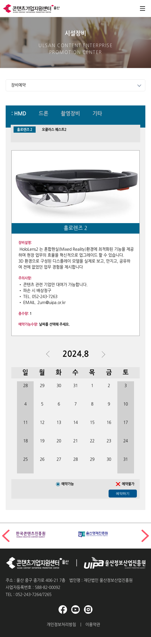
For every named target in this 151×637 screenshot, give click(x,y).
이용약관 (92, 625)
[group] (44, 534)
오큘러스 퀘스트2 (54, 130)
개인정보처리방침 (61, 625)
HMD (20, 114)
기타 (97, 114)
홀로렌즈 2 (24, 130)
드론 (43, 114)
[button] (145, 536)
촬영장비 (70, 114)
